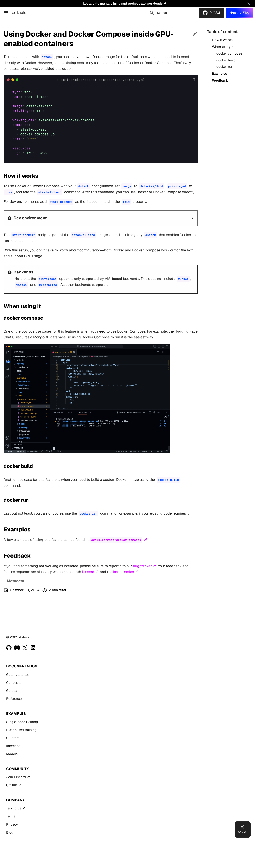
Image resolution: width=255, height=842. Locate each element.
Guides (11, 690)
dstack (19, 13)
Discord (88, 571)
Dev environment (30, 217)
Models (12, 754)
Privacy (12, 824)
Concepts (13, 682)
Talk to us (13, 808)
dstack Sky (239, 12)
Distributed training (21, 730)
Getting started (18, 674)
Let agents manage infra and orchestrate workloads (124, 3)
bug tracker (142, 566)
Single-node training (22, 722)
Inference (13, 746)
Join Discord (16, 777)
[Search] (173, 13)
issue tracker (123, 571)
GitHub (11, 785)
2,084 (214, 12)
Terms (10, 816)
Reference (14, 698)
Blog (9, 832)
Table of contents (223, 31)
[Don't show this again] (248, 4)
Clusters (12, 738)
